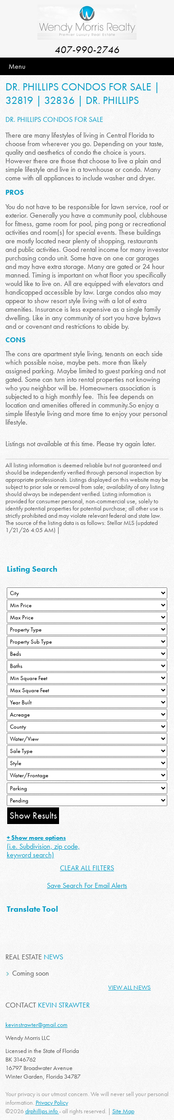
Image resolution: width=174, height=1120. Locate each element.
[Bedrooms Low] (87, 653)
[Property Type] (87, 629)
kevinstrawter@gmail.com (36, 1025)
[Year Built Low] (87, 702)
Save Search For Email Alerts (87, 885)
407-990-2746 (87, 49)
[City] (87, 593)
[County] (87, 726)
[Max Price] (87, 617)
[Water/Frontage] (87, 775)
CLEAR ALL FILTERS (87, 868)
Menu (17, 66)
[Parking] (87, 788)
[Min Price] (87, 605)
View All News (129, 987)
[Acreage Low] (87, 714)
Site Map (123, 1111)
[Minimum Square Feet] (87, 678)
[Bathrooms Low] (87, 666)
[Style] (87, 763)
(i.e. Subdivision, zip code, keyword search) (43, 846)
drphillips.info (42, 1111)
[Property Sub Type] (87, 641)
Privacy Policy (52, 1102)
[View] (87, 738)
